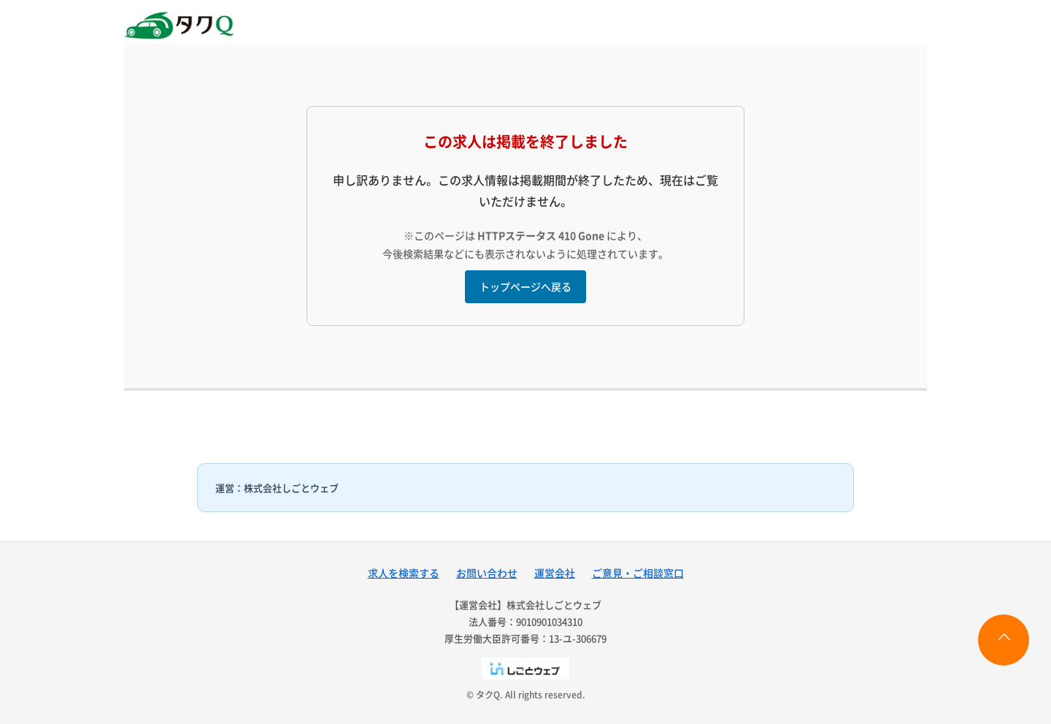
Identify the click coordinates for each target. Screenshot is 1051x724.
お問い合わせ (486, 572)
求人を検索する (403, 572)
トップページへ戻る (525, 286)
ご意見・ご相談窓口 (638, 572)
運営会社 (554, 572)
